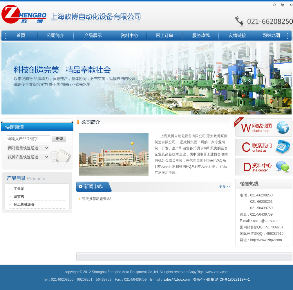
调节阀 (19, 197)
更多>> (224, 187)
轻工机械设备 (24, 205)
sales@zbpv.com (176, 280)
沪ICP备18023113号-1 (232, 280)
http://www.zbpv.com (266, 240)
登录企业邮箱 (203, 280)
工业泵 (19, 189)
